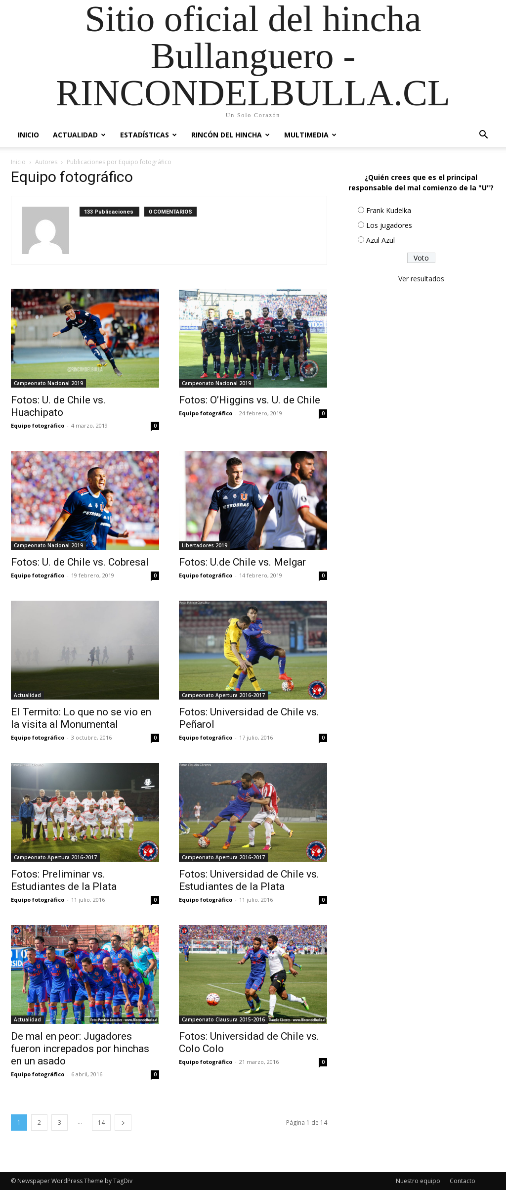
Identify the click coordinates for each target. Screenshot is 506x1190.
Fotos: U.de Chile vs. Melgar (242, 562)
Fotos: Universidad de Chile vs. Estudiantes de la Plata (249, 880)
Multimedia (310, 134)
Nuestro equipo (418, 1181)
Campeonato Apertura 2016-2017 (223, 695)
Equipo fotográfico (37, 425)
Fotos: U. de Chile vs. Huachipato (58, 406)
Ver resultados (421, 278)
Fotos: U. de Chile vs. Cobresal (80, 562)
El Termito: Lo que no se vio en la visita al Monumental (81, 718)
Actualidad (79, 134)
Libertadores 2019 (204, 545)
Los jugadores (389, 225)
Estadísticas (148, 134)
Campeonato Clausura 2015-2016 (223, 1019)
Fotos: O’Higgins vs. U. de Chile (249, 400)
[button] (483, 135)
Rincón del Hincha (230, 134)
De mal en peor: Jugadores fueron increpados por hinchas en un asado (80, 1048)
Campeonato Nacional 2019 (48, 383)
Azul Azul (380, 240)
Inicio (28, 134)
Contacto (462, 1181)
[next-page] (123, 1122)
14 (101, 1122)
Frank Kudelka (388, 210)
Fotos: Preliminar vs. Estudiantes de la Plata (64, 880)
